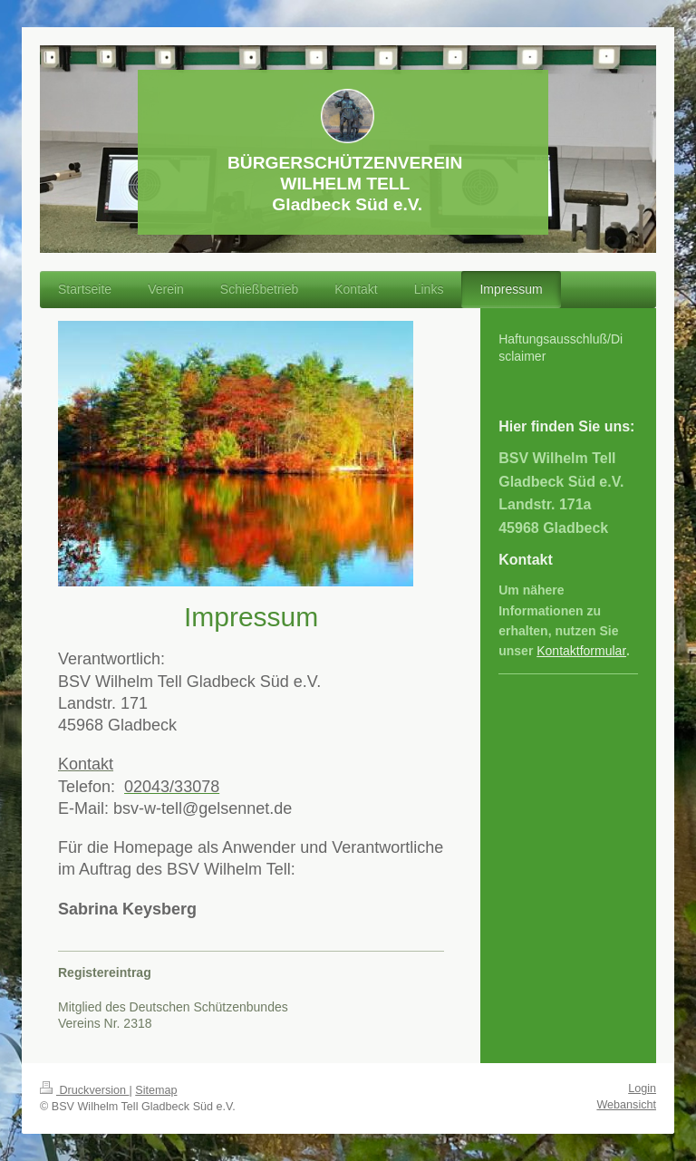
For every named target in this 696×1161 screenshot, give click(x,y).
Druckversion (84, 1090)
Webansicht (626, 1104)
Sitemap (156, 1090)
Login (642, 1088)
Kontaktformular (581, 650)
